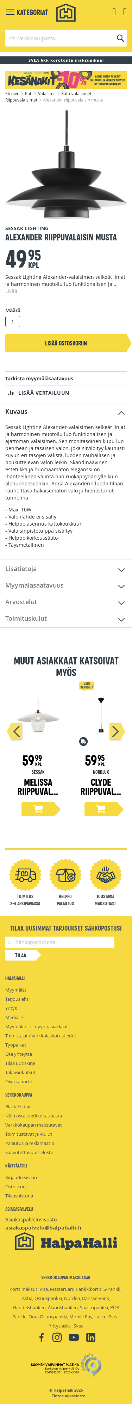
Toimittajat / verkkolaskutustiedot (40, 1035)
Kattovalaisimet (77, 93)
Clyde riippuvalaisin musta (101, 791)
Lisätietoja (21, 568)
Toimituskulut (26, 618)
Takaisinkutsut (20, 1072)
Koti (29, 93)
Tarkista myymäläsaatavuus (39, 378)
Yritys (11, 1008)
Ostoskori (15, 1186)
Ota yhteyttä (18, 1054)
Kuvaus (16, 411)
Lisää (11, 291)
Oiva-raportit (18, 1081)
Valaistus (47, 93)
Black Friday (17, 1106)
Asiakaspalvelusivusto (31, 1219)
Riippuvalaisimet (21, 100)
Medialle (14, 1017)
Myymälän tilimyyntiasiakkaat (36, 1026)
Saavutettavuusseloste (29, 1152)
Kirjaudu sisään (21, 1177)
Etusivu (12, 93)
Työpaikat (15, 1045)
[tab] (66, 412)
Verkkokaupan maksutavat (33, 1125)
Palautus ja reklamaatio (29, 1143)
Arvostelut (21, 601)
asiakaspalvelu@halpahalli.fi (43, 1227)
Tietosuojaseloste (69, 1396)
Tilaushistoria (19, 1196)
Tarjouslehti (17, 999)
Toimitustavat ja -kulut (28, 1134)
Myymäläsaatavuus (34, 585)
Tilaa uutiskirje (20, 1063)
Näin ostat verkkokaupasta (33, 1115)
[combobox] (66, 38)
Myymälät (15, 990)
